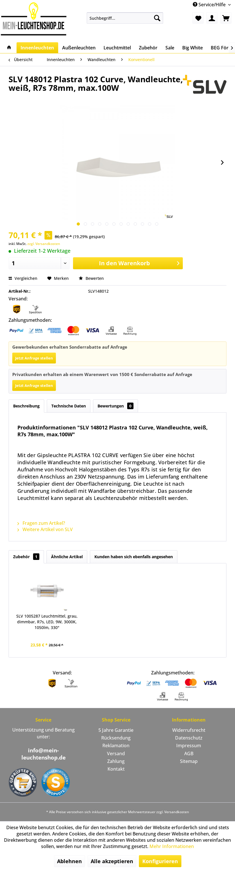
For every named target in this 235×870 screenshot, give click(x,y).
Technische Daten (68, 406)
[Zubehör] (148, 47)
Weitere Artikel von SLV (45, 529)
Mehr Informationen (171, 846)
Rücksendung (116, 738)
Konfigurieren (160, 861)
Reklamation (115, 745)
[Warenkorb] (226, 18)
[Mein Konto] (212, 18)
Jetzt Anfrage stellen (34, 358)
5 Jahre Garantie (115, 730)
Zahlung (116, 761)
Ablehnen (69, 861)
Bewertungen (115, 406)
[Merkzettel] (198, 18)
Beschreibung (26, 406)
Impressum (188, 745)
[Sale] (169, 47)
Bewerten (91, 278)
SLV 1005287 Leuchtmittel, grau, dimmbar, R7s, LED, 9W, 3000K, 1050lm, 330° (47, 621)
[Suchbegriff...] (125, 18)
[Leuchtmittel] (117, 47)
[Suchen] (157, 18)
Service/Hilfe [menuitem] (210, 4)
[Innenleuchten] (37, 47)
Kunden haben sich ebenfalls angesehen (133, 556)
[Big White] (192, 47)
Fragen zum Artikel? (41, 523)
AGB (188, 753)
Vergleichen (23, 278)
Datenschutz (188, 738)
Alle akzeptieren (112, 861)
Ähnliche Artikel (67, 556)
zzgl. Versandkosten (43, 243)
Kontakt (116, 769)
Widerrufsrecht (188, 730)
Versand (116, 753)
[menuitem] (125, 18)
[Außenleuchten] (79, 47)
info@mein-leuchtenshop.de (43, 754)
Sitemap (189, 761)
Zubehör (26, 556)
